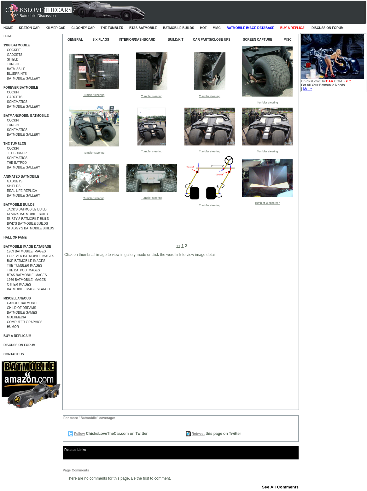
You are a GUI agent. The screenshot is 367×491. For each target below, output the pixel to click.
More (307, 89)
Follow (79, 433)
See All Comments (280, 487)
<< (178, 246)
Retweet (198, 433)
